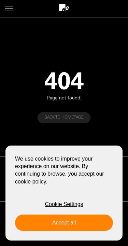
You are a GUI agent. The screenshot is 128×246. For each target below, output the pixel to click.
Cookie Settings (64, 204)
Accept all (64, 223)
